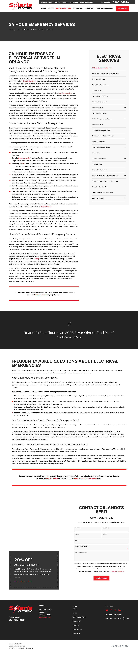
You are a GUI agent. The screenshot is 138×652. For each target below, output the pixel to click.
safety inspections (65, 93)
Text (16, 547)
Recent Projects (86, 2)
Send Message (99, 569)
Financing (74, 2)
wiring (37, 259)
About (75, 595)
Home (75, 591)
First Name (76, 519)
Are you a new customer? (80, 537)
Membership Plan (61, 2)
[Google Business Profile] (107, 592)
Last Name (104, 519)
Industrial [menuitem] (89, 8)
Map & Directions (44, 599)
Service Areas (46, 2)
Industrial (76, 607)
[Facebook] (111, 592)
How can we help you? (79, 543)
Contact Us (122, 8)
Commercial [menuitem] (78, 8)
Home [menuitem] (43, 8)
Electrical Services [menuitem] (63, 8)
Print (29, 547)
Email (23, 547)
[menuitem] (109, 68)
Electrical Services (79, 599)
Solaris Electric (46, 206)
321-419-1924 (121, 2)
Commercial (77, 603)
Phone (74, 525)
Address (75, 531)
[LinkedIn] (119, 592)
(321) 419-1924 (66, 481)
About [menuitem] (50, 8)
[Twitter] (115, 592)
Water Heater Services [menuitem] (104, 8)
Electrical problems (30, 81)
